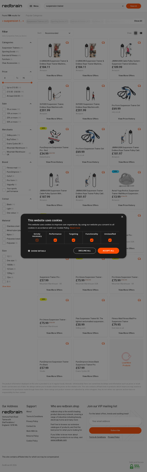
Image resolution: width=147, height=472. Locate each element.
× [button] (122, 217)
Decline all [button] (85, 250)
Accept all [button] (108, 250)
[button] (37, 250)
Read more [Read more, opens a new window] (75, 227)
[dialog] (73, 236)
